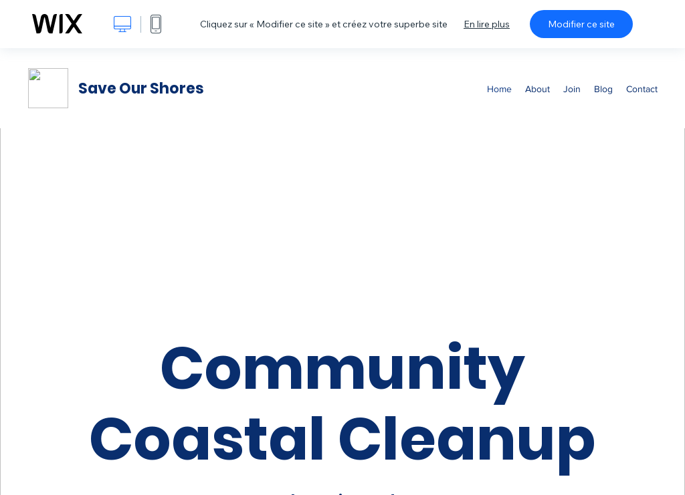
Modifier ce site (581, 24)
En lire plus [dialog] (487, 24)
